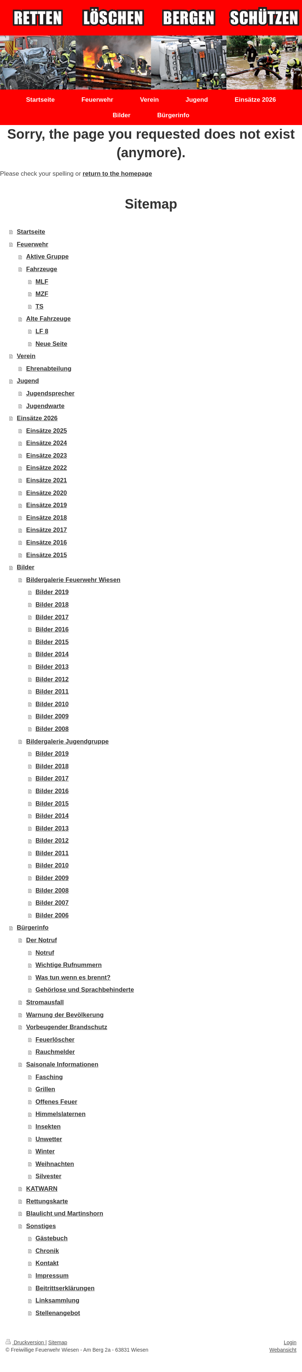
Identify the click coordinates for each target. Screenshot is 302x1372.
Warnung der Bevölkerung (65, 1014)
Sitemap (57, 1342)
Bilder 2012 (52, 679)
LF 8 (42, 331)
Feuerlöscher (55, 1039)
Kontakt (47, 1263)
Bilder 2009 (52, 716)
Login (290, 1342)
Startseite (31, 231)
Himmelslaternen (61, 1114)
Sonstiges (41, 1226)
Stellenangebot (58, 1313)
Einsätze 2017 (46, 529)
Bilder (25, 567)
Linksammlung (57, 1300)
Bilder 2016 (52, 629)
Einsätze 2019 (46, 505)
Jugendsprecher (50, 393)
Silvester (49, 1176)
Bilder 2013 (52, 666)
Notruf (45, 952)
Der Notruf (41, 940)
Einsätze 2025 (46, 430)
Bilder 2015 (52, 641)
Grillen (45, 1089)
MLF (42, 281)
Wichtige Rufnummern (69, 964)
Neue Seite (51, 343)
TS (39, 306)
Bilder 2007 (52, 902)
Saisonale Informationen (62, 1064)
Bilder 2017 (52, 617)
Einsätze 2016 (46, 542)
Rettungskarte (47, 1201)
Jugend (28, 380)
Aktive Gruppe (47, 256)
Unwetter (49, 1139)
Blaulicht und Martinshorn (64, 1213)
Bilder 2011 (52, 691)
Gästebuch (52, 1238)
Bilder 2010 (52, 704)
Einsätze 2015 (46, 555)
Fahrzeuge (41, 269)
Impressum (52, 1275)
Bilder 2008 (52, 728)
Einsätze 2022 (46, 467)
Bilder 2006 (52, 915)
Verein (26, 356)
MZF (42, 293)
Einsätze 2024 (46, 442)
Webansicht (282, 1350)
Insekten (48, 1126)
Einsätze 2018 (46, 517)
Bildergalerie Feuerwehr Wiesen (73, 579)
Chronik (47, 1250)
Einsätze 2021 (46, 480)
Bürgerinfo (33, 927)
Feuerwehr (32, 244)
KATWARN (42, 1188)
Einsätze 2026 (37, 418)
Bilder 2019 (52, 592)
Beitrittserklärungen (65, 1288)
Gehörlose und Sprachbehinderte (85, 989)
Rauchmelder (55, 1051)
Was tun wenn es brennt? (73, 977)
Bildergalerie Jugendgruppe (67, 741)
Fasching (49, 1077)
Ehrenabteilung (49, 368)
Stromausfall (45, 1002)
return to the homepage (117, 173)
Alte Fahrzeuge (48, 318)
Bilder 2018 (52, 604)
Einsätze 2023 (46, 455)
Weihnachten (55, 1163)
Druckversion (25, 1342)
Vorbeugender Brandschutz (66, 1027)
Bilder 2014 (52, 654)
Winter (45, 1151)
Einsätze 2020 (46, 492)
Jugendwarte (45, 405)
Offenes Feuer (56, 1101)
